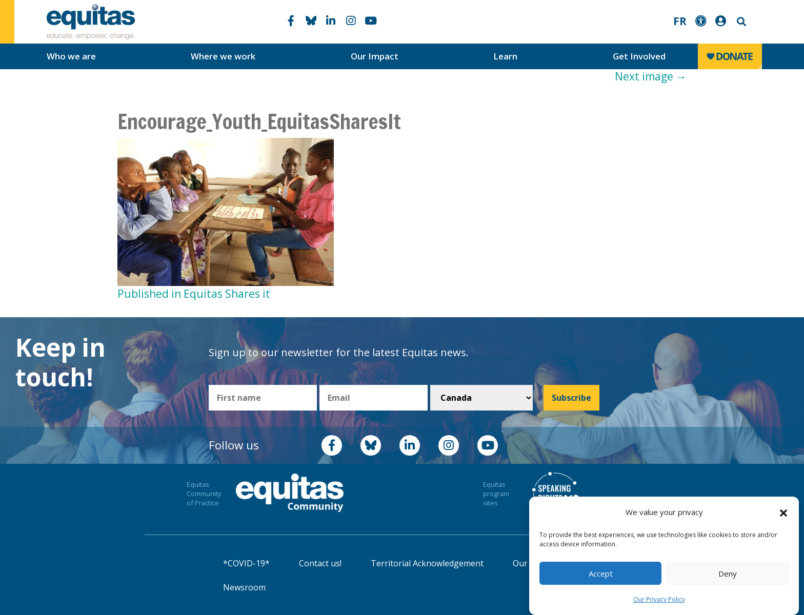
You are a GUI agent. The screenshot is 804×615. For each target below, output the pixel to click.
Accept (601, 573)
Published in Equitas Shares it (193, 293)
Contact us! (320, 563)
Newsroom (244, 587)
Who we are (71, 56)
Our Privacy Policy (659, 599)
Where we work (223, 56)
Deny (727, 573)
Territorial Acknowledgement (427, 563)
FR (680, 21)
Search (740, 22)
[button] (783, 512)
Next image (651, 76)
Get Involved (639, 56)
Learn (505, 56)
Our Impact (374, 56)
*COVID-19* (246, 563)
